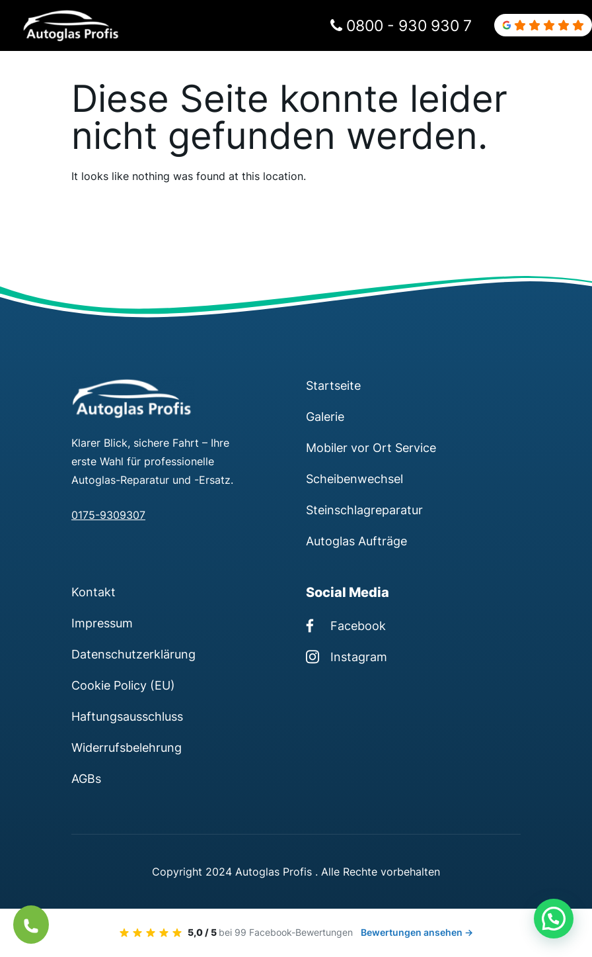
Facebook (346, 625)
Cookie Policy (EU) (123, 685)
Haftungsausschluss (127, 716)
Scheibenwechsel (354, 478)
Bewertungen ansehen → (417, 932)
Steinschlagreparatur (364, 509)
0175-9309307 (108, 515)
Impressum (102, 622)
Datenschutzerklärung (133, 653)
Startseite (333, 385)
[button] (554, 918)
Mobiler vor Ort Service (371, 447)
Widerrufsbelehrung (126, 747)
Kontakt (93, 591)
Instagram (346, 656)
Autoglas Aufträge (356, 540)
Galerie (325, 416)
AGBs (86, 778)
